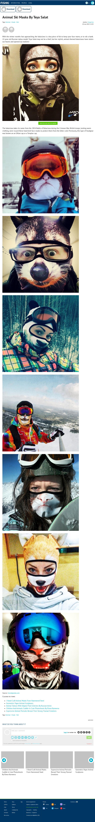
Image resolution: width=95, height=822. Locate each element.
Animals (6, 812)
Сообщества (15, 810)
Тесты (13, 807)
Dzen (64, 808)
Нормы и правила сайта (32, 804)
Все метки (6, 815)
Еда (21, 802)
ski (18, 22)
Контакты (28, 812)
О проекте (34, 812)
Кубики (14, 804)
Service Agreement (30, 802)
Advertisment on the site (32, 807)
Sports (5, 810)
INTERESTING (15, 3)
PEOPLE (24, 3)
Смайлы (35, 810)
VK (46, 808)
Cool (30, 3)
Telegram (56, 808)
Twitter (47, 804)
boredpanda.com (13, 693)
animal (8, 22)
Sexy (13, 802)
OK (55, 804)
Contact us (74, 802)
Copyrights (28, 810)
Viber (64, 804)
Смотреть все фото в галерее (48, 123)
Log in (66, 732)
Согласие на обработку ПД (32, 815)
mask (13, 22)
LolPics (5, 804)
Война (13, 812)
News (5, 802)
